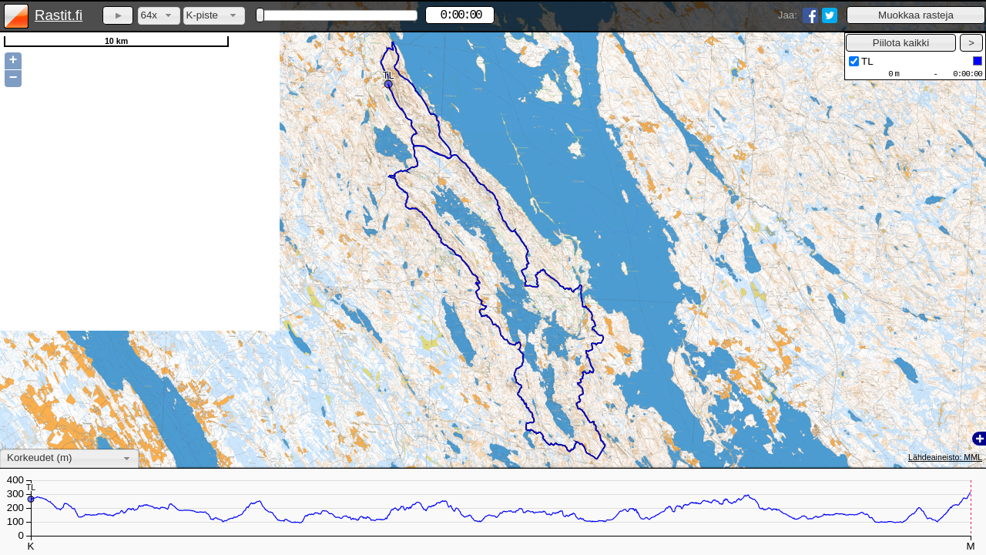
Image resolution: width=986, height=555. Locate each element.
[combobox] (159, 16)
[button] (916, 15)
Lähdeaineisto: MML (945, 457)
